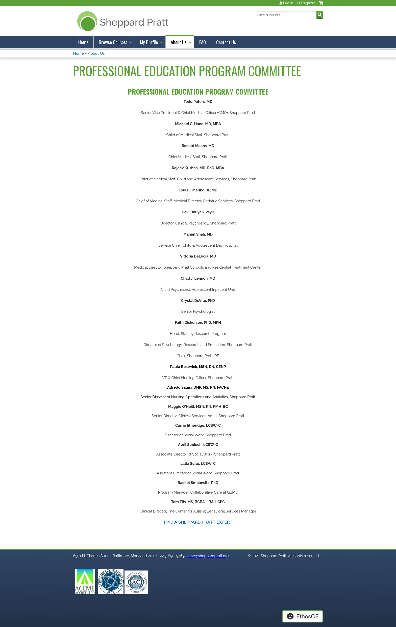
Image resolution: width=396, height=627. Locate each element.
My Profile (149, 42)
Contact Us (226, 42)
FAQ (202, 42)
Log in (288, 3)
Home (83, 42)
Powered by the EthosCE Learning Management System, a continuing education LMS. (302, 616)
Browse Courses (113, 42)
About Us (179, 42)
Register (308, 3)
